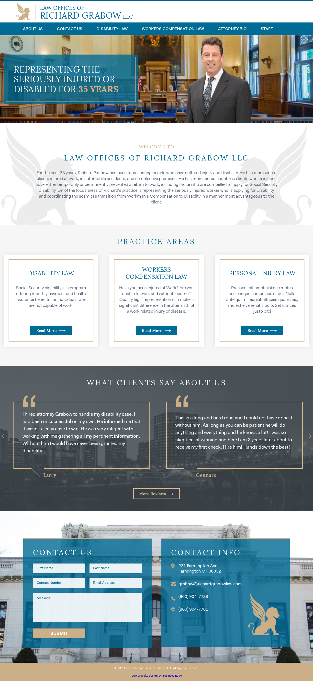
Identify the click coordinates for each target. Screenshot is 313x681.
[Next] (307, 436)
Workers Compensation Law (173, 29)
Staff (267, 29)
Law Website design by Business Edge (157, 675)
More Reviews (152, 493)
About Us (33, 29)
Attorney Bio (232, 29)
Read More (46, 330)
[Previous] (6, 436)
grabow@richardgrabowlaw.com (210, 584)
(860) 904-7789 (193, 597)
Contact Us (69, 29)
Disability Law (112, 29)
